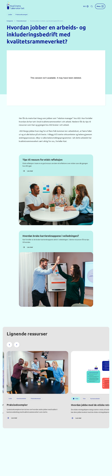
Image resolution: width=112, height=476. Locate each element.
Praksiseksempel (21, 21)
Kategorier (10, 21)
